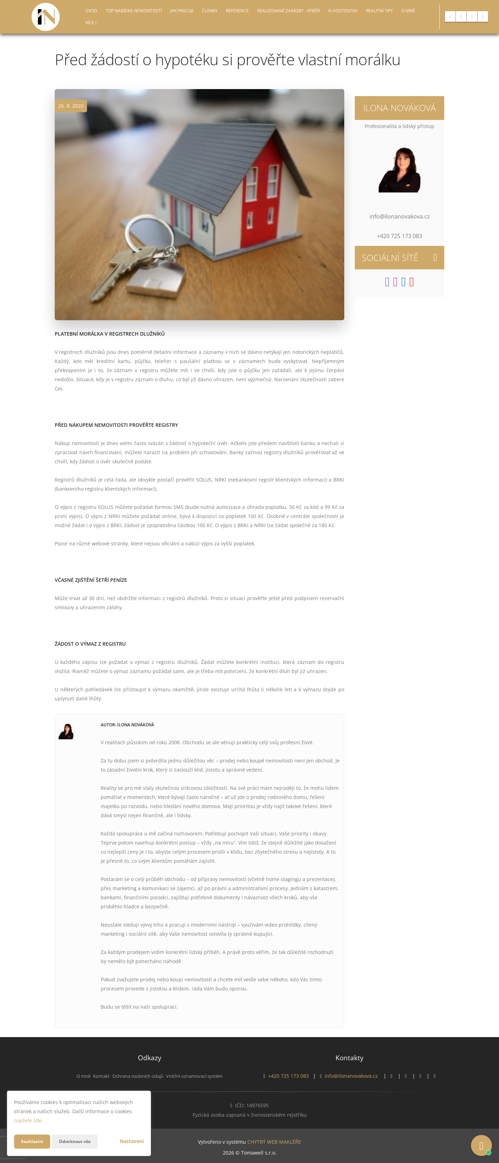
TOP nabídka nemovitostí (134, 11)
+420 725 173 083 (288, 1076)
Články (210, 11)
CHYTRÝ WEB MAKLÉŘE (274, 1140)
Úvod (91, 11)
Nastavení (132, 1141)
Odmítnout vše (80, 1141)
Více (91, 23)
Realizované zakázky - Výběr (288, 11)
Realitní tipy (379, 11)
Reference (237, 11)
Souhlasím (33, 1141)
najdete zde (28, 1120)
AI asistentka (343, 11)
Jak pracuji (181, 11)
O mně (408, 11)
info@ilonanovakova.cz (351, 1076)
